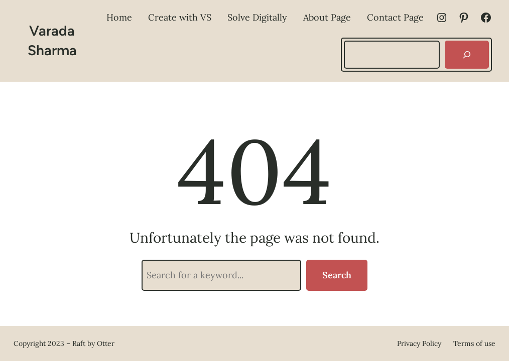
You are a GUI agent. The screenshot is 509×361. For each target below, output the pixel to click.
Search (336, 275)
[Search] (467, 55)
